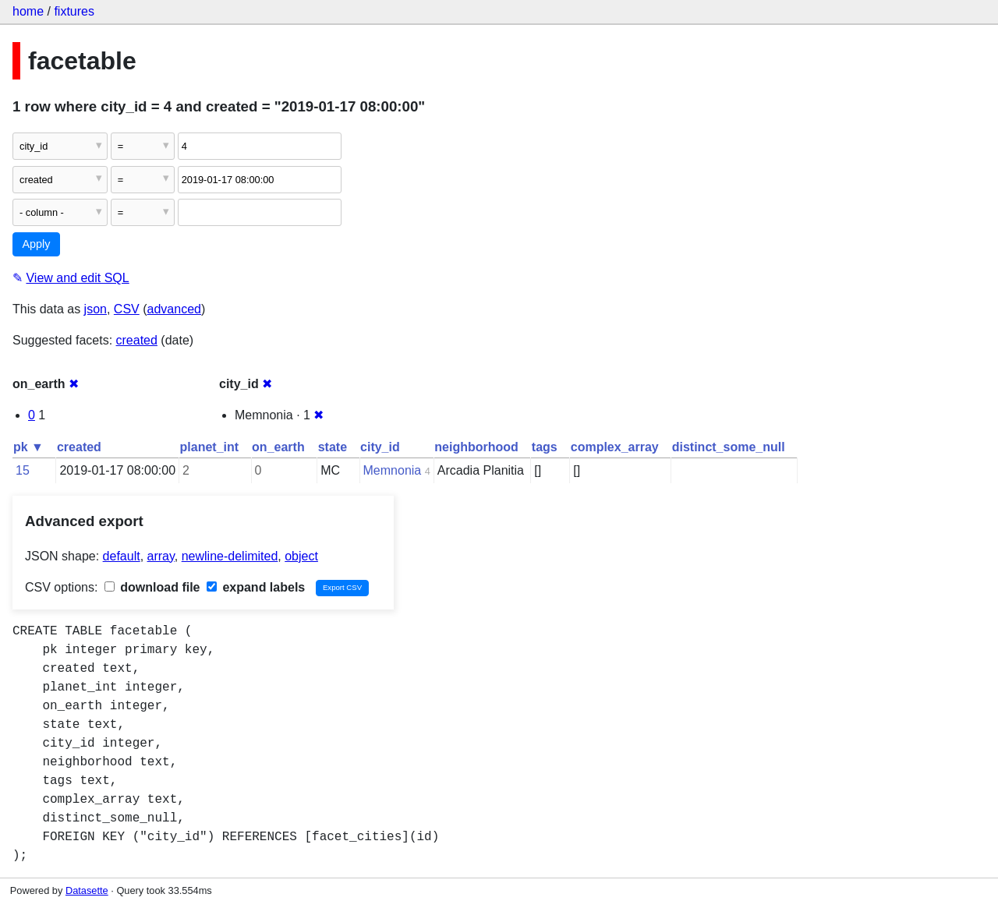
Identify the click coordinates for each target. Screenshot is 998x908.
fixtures (74, 11)
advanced (174, 309)
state (332, 447)
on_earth (278, 447)
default (121, 556)
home (28, 11)
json (95, 309)
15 (23, 470)
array (161, 556)
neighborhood (476, 447)
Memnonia (392, 470)
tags (544, 447)
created (136, 340)
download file (152, 587)
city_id (380, 447)
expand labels (256, 587)
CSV (127, 309)
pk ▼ (28, 447)
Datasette (86, 890)
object (301, 556)
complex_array (615, 447)
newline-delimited (230, 556)
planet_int (209, 447)
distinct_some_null (728, 447)
